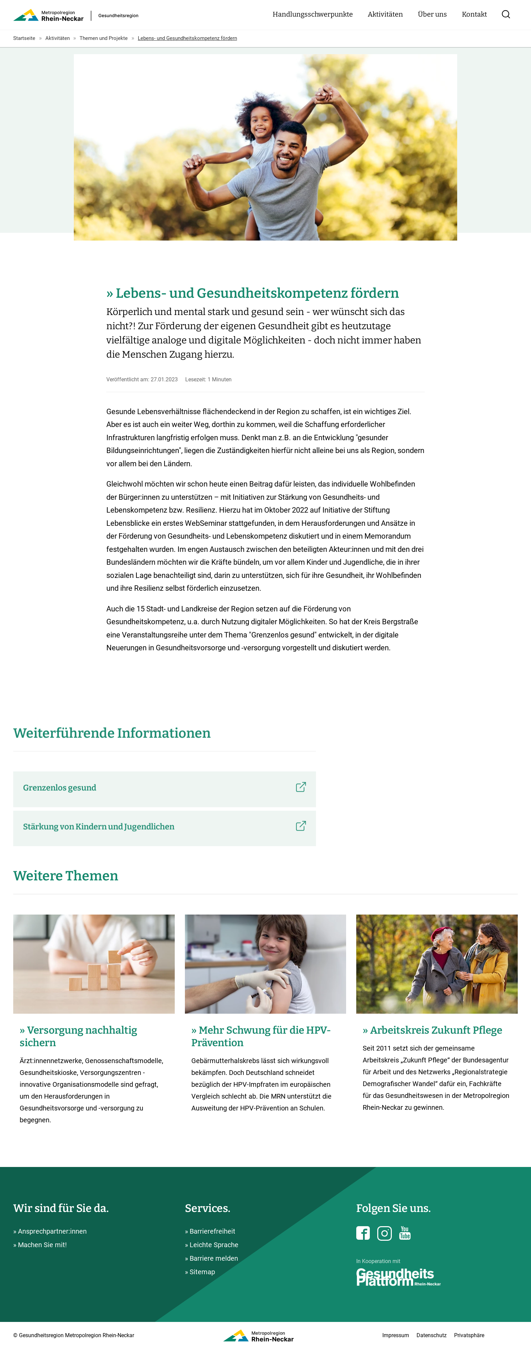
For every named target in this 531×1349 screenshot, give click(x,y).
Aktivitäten (385, 14)
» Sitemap (200, 1272)
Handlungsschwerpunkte (313, 14)
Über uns (432, 14)
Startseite (24, 38)
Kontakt (474, 14)
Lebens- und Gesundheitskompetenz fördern (187, 38)
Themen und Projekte (104, 38)
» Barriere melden (211, 1258)
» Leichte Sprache (211, 1245)
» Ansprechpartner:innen (50, 1231)
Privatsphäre (469, 1335)
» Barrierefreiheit (210, 1231)
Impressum (395, 1335)
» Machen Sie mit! (40, 1245)
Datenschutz (432, 1335)
